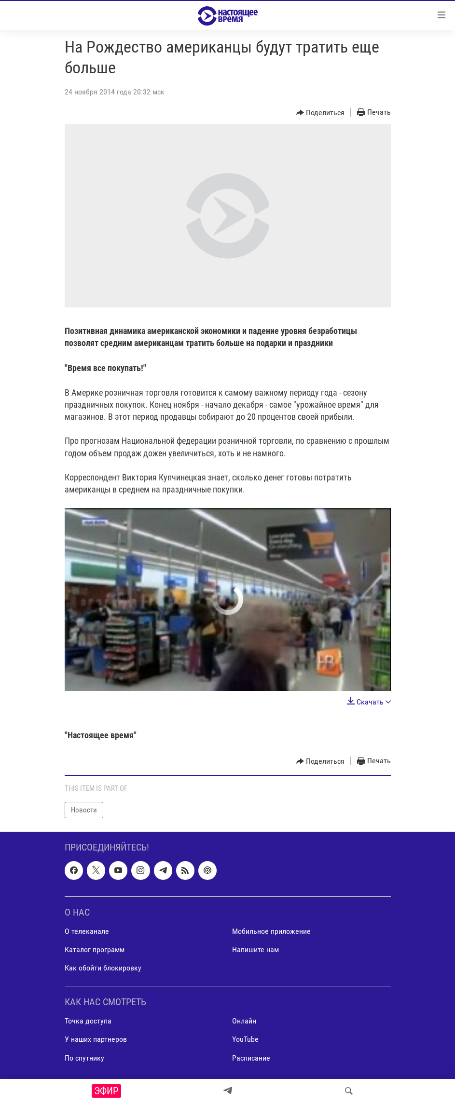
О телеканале (87, 931)
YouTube (245, 1039)
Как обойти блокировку (103, 967)
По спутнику (84, 1058)
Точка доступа (88, 1021)
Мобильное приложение (271, 931)
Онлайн (244, 1021)
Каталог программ (94, 949)
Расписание (251, 1058)
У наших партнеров (96, 1039)
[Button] (320, 112)
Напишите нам (255, 949)
